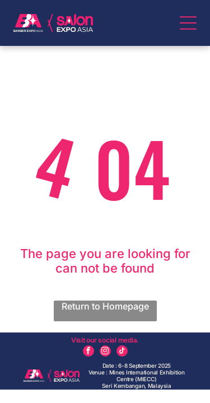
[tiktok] (122, 352)
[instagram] (105, 352)
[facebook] (88, 352)
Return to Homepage (105, 306)
